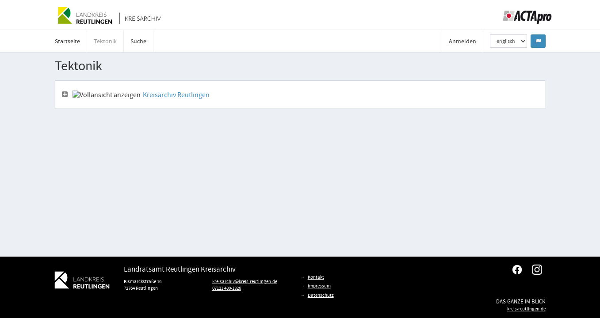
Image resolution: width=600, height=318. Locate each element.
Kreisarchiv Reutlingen (176, 95)
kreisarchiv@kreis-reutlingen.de (244, 281)
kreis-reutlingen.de (526, 309)
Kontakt (316, 277)
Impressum (319, 286)
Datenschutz (321, 295)
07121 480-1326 (226, 288)
